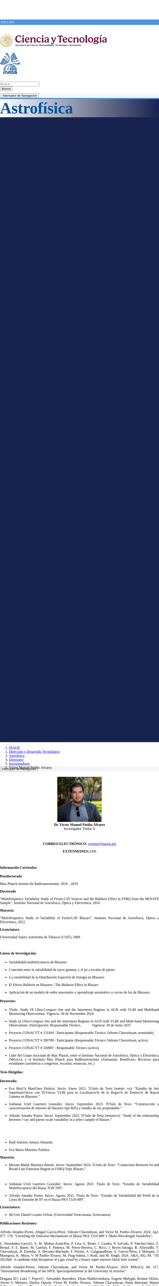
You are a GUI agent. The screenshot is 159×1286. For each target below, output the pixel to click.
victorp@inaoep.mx (102, 844)
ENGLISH (7, 22)
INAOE (14, 747)
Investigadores (19, 763)
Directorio (16, 759)
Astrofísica (16, 755)
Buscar (6, 88)
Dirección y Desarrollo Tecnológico (34, 751)
